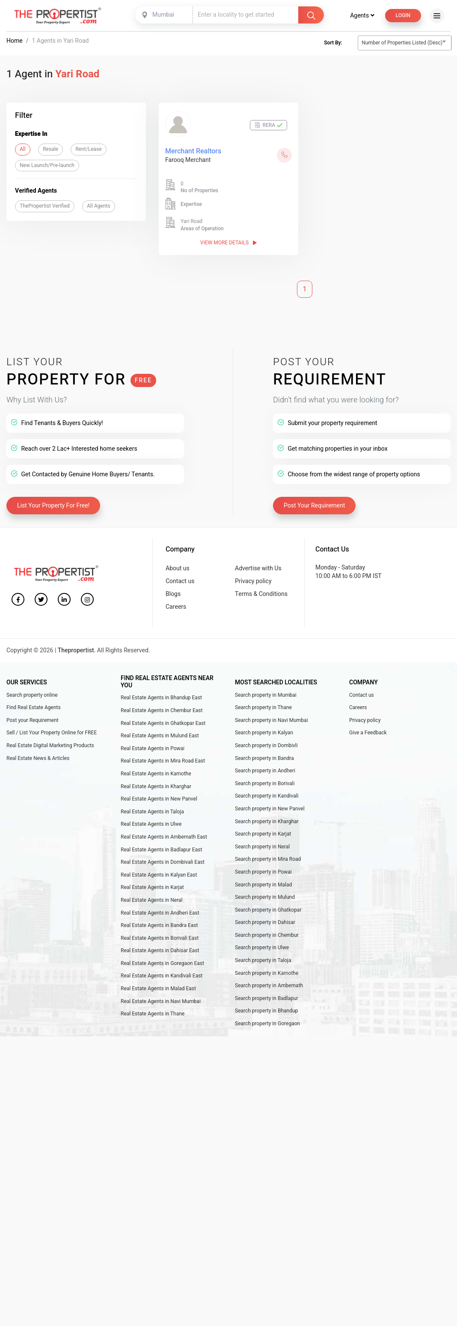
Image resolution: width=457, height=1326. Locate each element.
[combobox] (165, 14)
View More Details (228, 242)
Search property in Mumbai (266, 695)
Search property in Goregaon (267, 1023)
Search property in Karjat (263, 834)
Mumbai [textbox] (163, 14)
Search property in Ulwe (262, 948)
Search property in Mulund (265, 897)
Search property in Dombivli (266, 745)
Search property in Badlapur (266, 998)
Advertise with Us (258, 568)
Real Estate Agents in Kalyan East (159, 875)
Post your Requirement (32, 720)
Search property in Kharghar (267, 821)
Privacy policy (253, 581)
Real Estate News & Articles (37, 758)
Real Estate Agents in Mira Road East (163, 761)
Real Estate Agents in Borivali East (160, 938)
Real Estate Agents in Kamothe (156, 773)
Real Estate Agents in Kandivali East (161, 976)
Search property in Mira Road (268, 859)
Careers (176, 607)
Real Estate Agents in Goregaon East (162, 963)
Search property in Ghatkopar (268, 910)
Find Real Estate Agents (33, 708)
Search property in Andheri (265, 770)
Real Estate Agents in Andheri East (160, 913)
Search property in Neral (262, 847)
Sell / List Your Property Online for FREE (51, 733)
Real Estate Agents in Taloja (152, 812)
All (23, 149)
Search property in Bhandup (266, 1011)
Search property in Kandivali (267, 796)
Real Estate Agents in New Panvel (159, 799)
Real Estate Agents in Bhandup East (161, 698)
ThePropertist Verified (45, 206)
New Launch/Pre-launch (47, 165)
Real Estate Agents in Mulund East (160, 735)
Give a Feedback (368, 733)
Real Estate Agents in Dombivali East (163, 862)
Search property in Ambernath (269, 986)
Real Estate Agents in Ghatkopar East (163, 723)
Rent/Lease (88, 149)
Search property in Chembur (267, 935)
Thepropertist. (77, 650)
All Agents (98, 206)
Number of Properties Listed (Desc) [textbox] (402, 43)
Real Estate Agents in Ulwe (151, 824)
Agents (362, 15)
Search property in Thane (263, 708)
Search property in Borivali (265, 783)
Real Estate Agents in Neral (151, 900)
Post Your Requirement (314, 506)
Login (403, 15)
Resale (50, 149)
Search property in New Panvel (270, 809)
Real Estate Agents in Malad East (158, 988)
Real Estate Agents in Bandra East (159, 925)
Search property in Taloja (263, 960)
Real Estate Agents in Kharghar (156, 786)
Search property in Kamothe (266, 973)
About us (178, 568)
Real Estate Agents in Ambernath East (164, 837)
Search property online (32, 695)
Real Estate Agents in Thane (152, 1014)
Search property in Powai (263, 872)
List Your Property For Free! (53, 506)
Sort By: (333, 43)
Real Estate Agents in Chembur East (161, 710)
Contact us (180, 581)
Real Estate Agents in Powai (152, 748)
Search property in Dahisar (265, 923)
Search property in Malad (263, 885)
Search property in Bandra (264, 758)
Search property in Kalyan (264, 733)
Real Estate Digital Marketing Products (50, 745)
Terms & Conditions (261, 594)
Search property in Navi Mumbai (271, 720)
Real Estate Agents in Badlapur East (161, 850)
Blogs (173, 594)
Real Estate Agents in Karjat (152, 888)
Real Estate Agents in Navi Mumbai (161, 1001)
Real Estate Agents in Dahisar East (160, 951)
